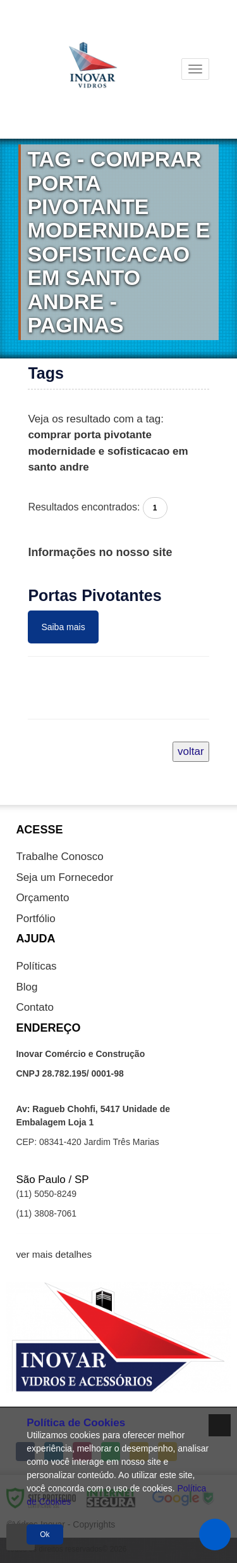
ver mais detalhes (54, 1254)
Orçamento (42, 898)
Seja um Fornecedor (64, 877)
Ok (44, 1534)
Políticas (36, 966)
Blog (26, 987)
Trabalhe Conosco (59, 857)
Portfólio (35, 919)
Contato (35, 1007)
